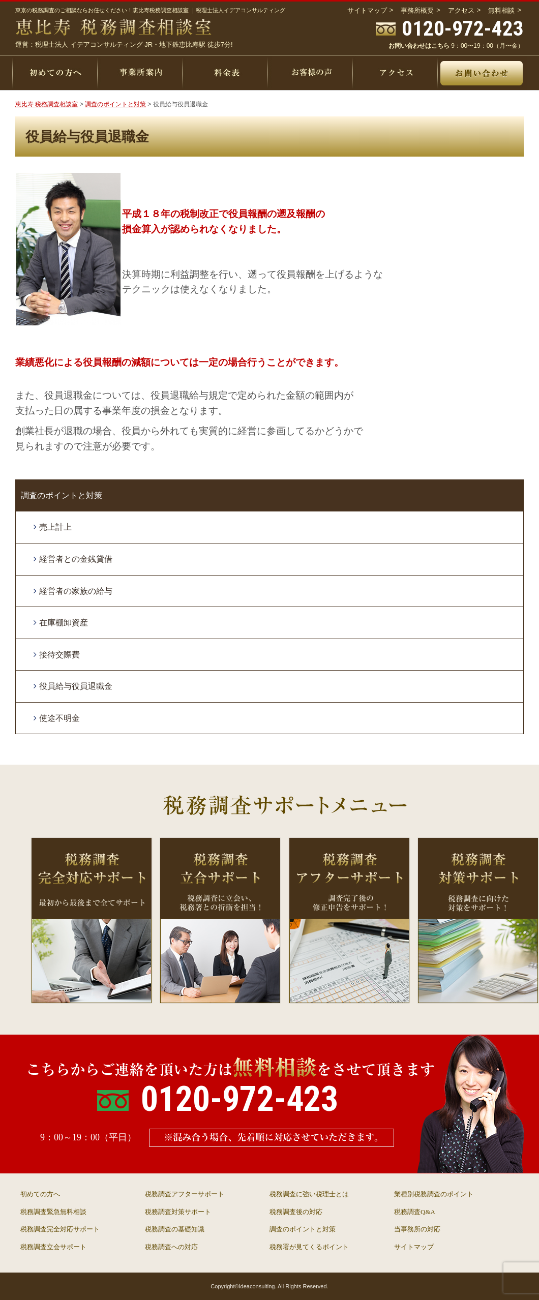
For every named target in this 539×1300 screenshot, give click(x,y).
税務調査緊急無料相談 (53, 1212)
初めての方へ (40, 1194)
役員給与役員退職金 (75, 686)
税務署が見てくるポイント (309, 1247)
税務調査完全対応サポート (60, 1229)
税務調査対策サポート (178, 1212)
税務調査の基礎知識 (174, 1229)
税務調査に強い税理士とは (309, 1194)
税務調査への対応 (171, 1247)
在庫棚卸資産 (63, 622)
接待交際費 (59, 654)
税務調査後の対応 (296, 1212)
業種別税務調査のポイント (433, 1194)
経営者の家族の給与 (75, 591)
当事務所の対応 (417, 1229)
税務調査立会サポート (53, 1247)
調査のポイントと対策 (61, 495)
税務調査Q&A (414, 1212)
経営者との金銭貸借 (75, 559)
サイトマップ (414, 1247)
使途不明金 (59, 718)
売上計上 (55, 527)
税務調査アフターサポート (184, 1194)
